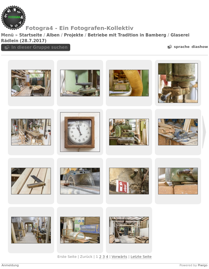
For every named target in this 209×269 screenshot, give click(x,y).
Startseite (30, 35)
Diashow (200, 47)
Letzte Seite (141, 257)
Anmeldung (10, 265)
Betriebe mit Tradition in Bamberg (127, 35)
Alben (53, 35)
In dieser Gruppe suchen (39, 47)
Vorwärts (119, 257)
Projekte (73, 35)
